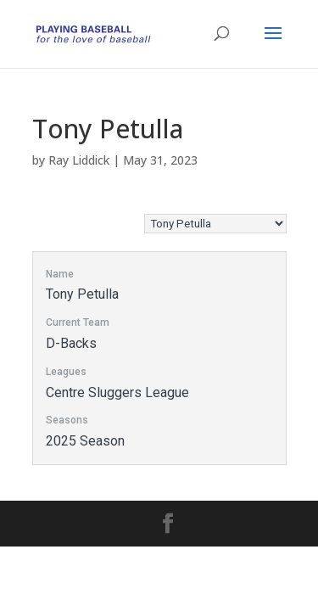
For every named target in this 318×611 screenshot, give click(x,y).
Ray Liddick (78, 160)
